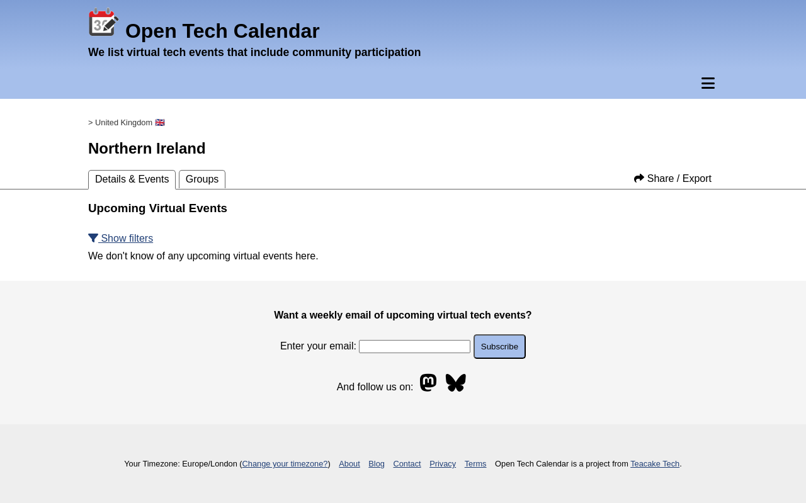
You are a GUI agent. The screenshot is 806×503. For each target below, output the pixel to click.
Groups (202, 179)
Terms (476, 463)
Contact (407, 463)
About (349, 463)
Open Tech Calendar (204, 31)
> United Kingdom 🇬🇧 (126, 122)
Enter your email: (375, 346)
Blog (376, 463)
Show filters (120, 238)
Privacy (442, 463)
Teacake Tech (654, 463)
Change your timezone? (285, 463)
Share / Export (673, 178)
